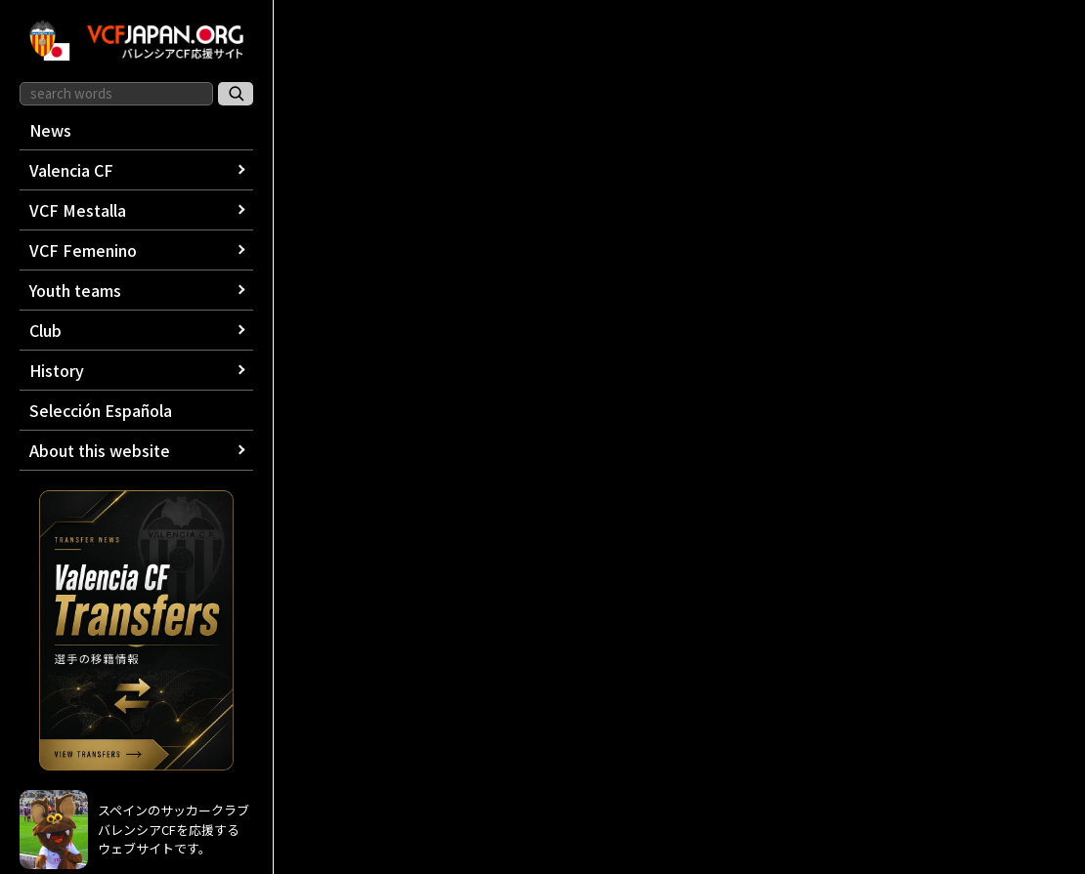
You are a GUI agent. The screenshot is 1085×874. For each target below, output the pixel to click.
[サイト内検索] (235, 93)
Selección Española (100, 410)
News (50, 130)
